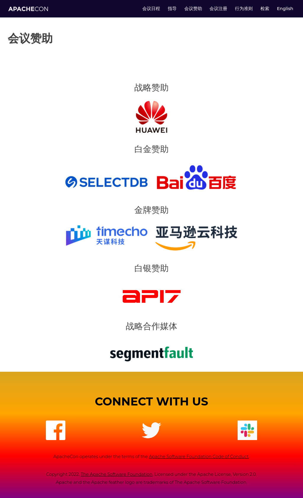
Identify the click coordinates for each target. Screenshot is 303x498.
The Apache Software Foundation (116, 474)
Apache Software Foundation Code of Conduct (199, 456)
